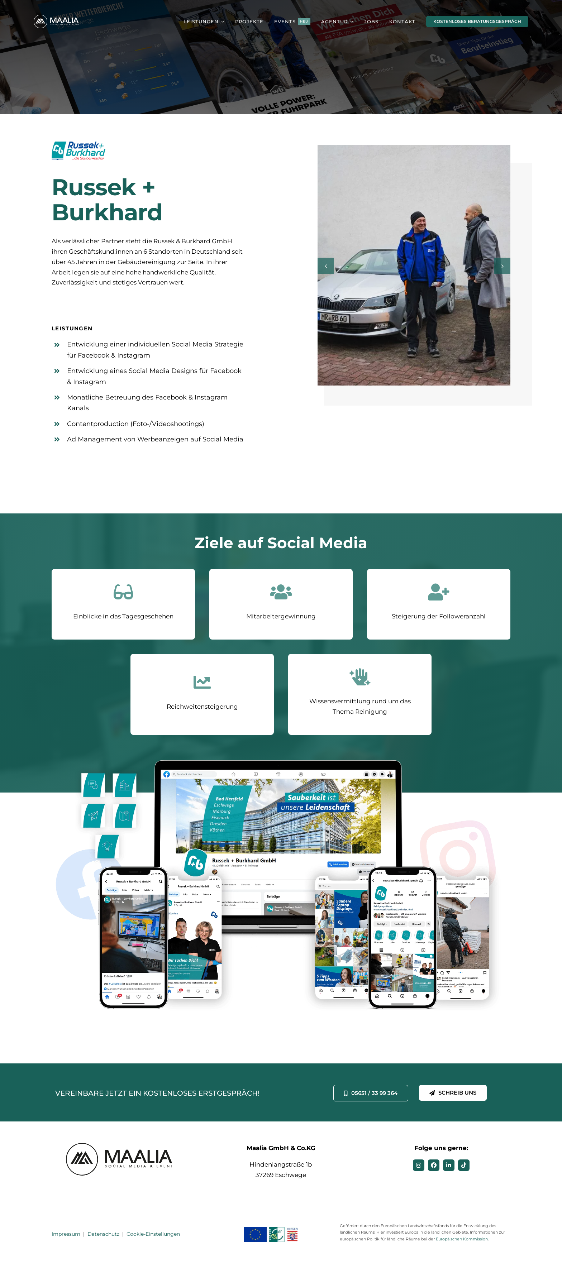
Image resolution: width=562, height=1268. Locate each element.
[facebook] (433, 1165)
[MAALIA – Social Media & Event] (57, 17)
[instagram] (418, 1165)
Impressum (66, 1234)
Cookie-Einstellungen (153, 1234)
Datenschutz (103, 1234)
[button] (326, 267)
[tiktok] (464, 1165)
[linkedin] (448, 1165)
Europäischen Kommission (462, 1238)
